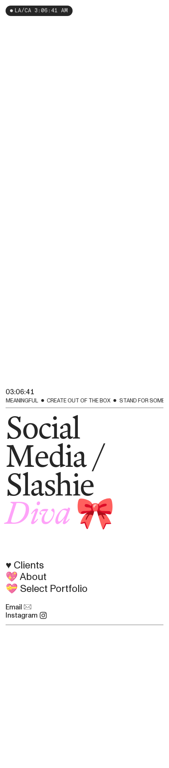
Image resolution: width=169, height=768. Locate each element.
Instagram (26, 615)
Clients (31, 565)
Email (19, 607)
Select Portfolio (53, 589)
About (33, 577)
